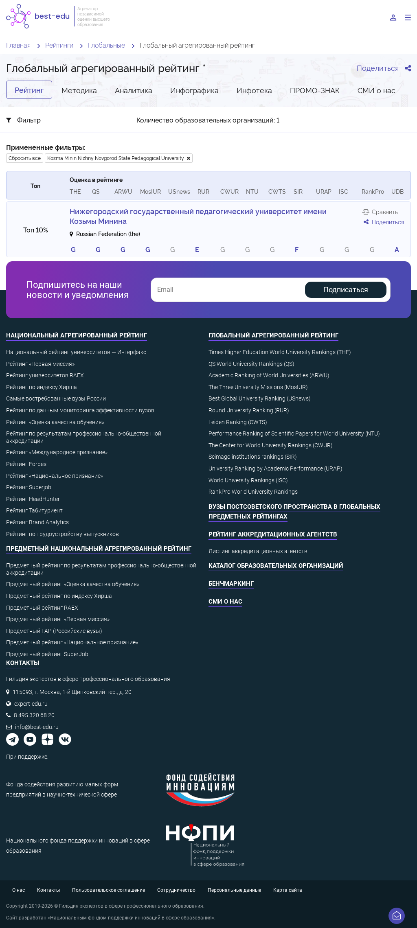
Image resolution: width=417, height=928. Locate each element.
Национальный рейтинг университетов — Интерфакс (76, 352)
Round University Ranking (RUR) (248, 410)
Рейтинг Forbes (26, 464)
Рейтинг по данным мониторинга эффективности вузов (80, 410)
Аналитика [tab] (133, 90)
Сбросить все (25, 157)
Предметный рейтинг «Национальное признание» (72, 642)
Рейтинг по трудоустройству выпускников (62, 534)
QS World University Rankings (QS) (251, 364)
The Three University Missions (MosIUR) (258, 387)
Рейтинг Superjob (28, 487)
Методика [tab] (79, 90)
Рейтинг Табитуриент (34, 510)
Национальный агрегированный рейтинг (76, 335)
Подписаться (345, 289)
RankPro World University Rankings (253, 491)
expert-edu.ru (31, 703)
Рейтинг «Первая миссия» (40, 364)
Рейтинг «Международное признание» (57, 452)
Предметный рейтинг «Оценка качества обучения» (72, 584)
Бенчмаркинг (231, 583)
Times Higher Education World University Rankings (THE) (279, 352)
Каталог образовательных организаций (275, 565)
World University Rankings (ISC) (248, 480)
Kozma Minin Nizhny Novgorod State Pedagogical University (118, 157)
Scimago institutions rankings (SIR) (252, 456)
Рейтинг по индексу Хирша (41, 387)
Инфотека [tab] (254, 90)
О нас (18, 890)
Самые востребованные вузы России (56, 398)
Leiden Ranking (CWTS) (237, 422)
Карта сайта (287, 890)
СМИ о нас (225, 601)
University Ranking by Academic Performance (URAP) (275, 468)
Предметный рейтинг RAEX (42, 607)
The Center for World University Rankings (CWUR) (270, 445)
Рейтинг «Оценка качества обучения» (55, 422)
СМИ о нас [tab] (376, 90)
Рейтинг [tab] (29, 89)
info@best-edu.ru (37, 727)
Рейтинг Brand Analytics (37, 522)
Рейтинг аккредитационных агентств (272, 534)
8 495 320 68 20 (34, 715)
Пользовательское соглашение (108, 890)
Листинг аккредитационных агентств (257, 551)
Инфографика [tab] (194, 90)
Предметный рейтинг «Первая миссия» (58, 619)
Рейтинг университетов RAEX (45, 375)
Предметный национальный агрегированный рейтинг (98, 548)
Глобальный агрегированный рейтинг (273, 335)
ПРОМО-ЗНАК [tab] (315, 90)
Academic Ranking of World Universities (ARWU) (268, 375)
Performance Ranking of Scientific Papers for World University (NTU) (294, 433)
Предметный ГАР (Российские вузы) (54, 631)
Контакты (48, 890)
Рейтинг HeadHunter (33, 499)
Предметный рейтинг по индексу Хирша (59, 596)
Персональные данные (234, 890)
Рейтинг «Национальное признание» (54, 476)
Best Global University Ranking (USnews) (259, 398)
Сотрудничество (176, 890)
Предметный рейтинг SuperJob (47, 654)
